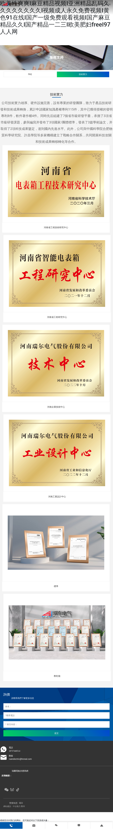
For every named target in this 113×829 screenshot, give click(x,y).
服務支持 (56, 57)
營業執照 (13, 803)
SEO (21, 803)
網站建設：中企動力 (12, 806)
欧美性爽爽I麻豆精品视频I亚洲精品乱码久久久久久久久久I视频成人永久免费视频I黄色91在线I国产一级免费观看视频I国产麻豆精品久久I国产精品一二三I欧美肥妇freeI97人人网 (55, 17)
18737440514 (14, 751)
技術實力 (83, 74)
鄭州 (23, 806)
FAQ (30, 74)
